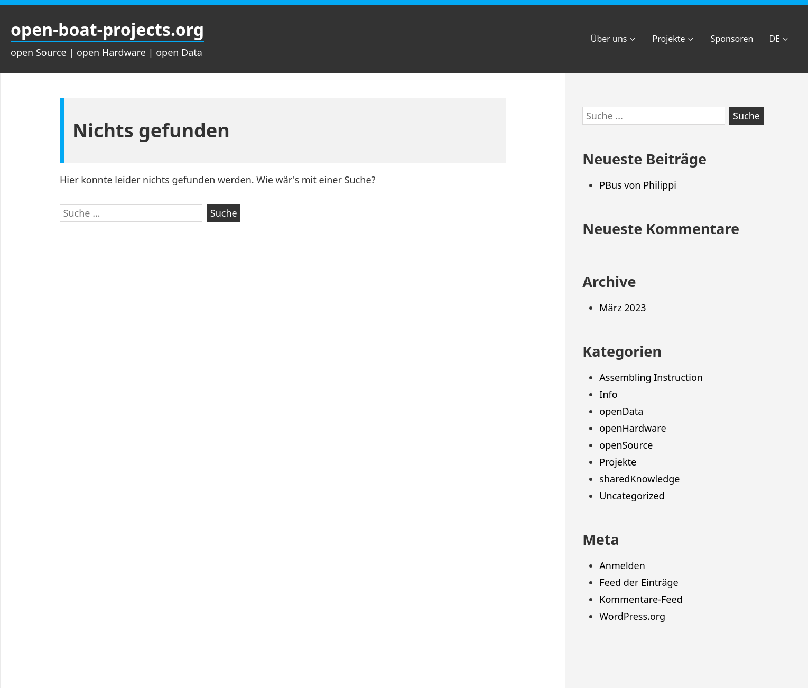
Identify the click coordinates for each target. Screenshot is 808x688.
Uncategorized (631, 495)
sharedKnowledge (639, 478)
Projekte (674, 38)
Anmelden (622, 565)
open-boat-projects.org (107, 29)
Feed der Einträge (638, 582)
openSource (626, 445)
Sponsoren (732, 38)
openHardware (632, 428)
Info (608, 394)
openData (621, 411)
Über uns (614, 38)
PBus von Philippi (637, 185)
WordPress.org (632, 616)
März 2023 (622, 307)
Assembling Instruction (651, 377)
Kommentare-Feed (640, 599)
